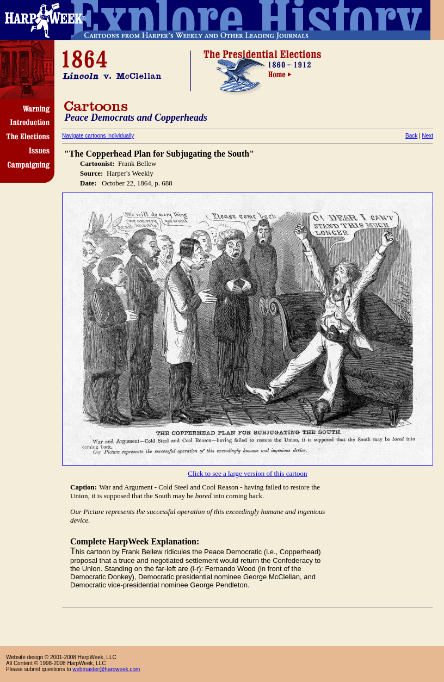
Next (427, 136)
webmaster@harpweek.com (106, 669)
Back (411, 136)
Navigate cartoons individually (98, 136)
